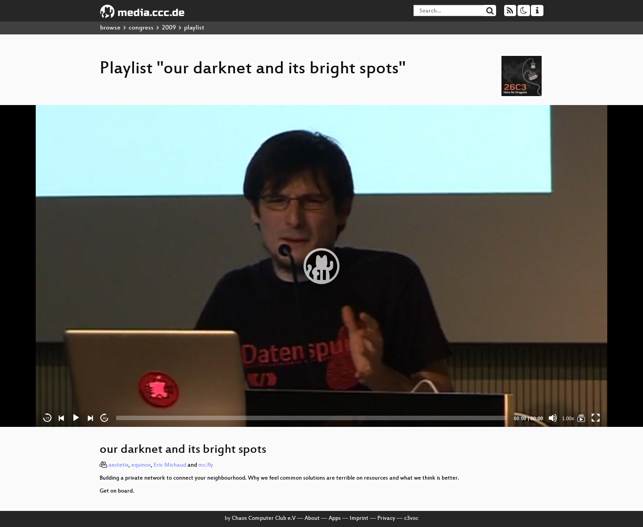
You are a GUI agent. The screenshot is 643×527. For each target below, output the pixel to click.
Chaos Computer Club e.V (264, 518)
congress (141, 28)
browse (110, 28)
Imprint (359, 518)
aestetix (119, 465)
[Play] (75, 417)
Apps (335, 518)
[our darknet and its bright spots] (581, 417)
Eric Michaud (170, 465)
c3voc (411, 518)
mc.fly (205, 465)
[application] (321, 266)
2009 (169, 28)
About (312, 518)
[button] (321, 266)
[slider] (311, 418)
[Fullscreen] (595, 417)
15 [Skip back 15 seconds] (48, 418)
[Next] (90, 417)
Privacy (386, 518)
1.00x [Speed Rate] (568, 418)
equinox (141, 465)
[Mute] (552, 417)
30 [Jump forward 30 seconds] (105, 418)
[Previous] (61, 417)
